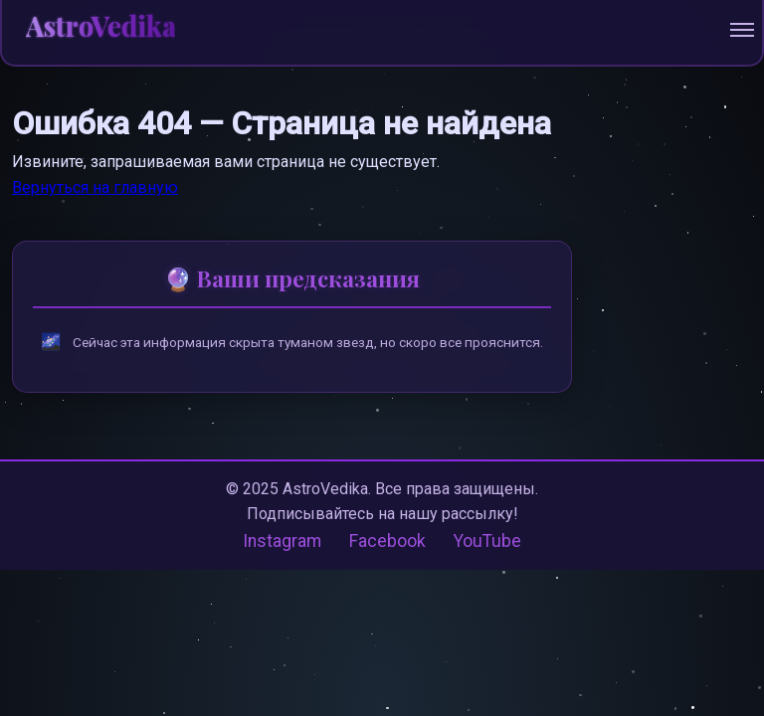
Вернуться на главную (95, 187)
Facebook (387, 541)
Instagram (282, 541)
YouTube (487, 541)
